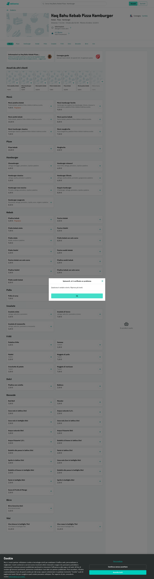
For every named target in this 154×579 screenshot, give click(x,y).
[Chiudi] (102, 281)
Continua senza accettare (118, 567)
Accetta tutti (118, 572)
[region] (77, 566)
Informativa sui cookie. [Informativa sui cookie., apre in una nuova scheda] (17, 577)
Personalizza (117, 561)
